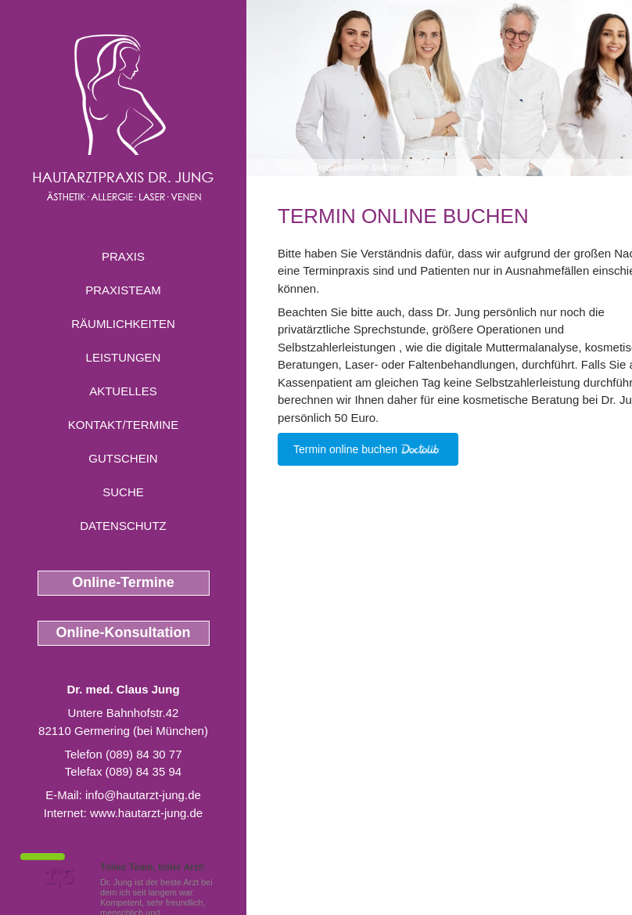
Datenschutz (123, 525)
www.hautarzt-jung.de (146, 813)
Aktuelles (123, 391)
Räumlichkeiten (123, 323)
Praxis (123, 256)
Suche (123, 492)
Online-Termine (123, 582)
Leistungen (123, 357)
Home (290, 167)
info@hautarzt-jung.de (143, 795)
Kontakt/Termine (123, 424)
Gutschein (122, 458)
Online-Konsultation (123, 632)
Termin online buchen (357, 167)
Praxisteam (123, 290)
